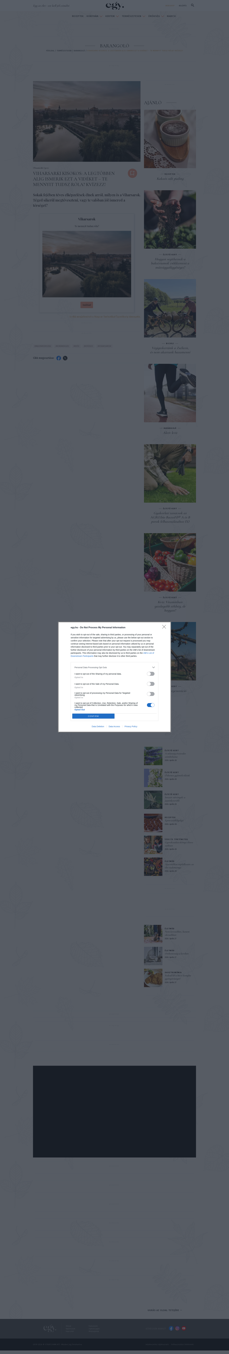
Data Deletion (98, 726)
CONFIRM (93, 716)
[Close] (165, 627)
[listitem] (114, 667)
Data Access (114, 726)
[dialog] (114, 677)
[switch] (151, 674)
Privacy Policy (131, 726)
